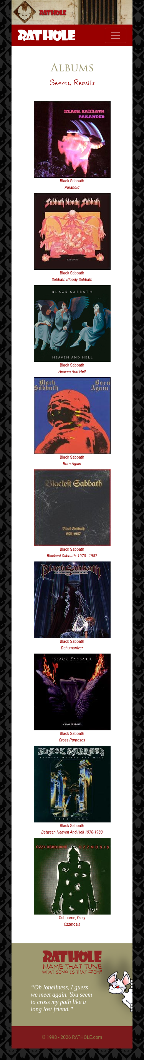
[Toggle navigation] (115, 35)
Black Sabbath (72, 181)
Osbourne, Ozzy (72, 918)
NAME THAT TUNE (72, 968)
